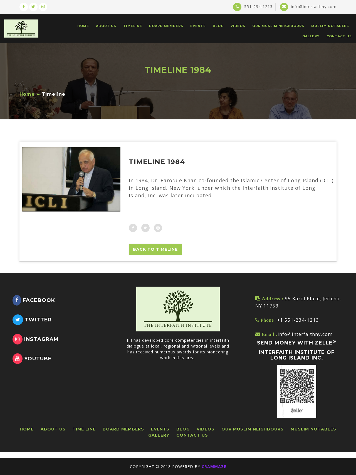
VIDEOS (238, 26)
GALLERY (311, 36)
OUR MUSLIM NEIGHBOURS (252, 429)
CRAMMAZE (214, 466)
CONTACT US (339, 36)
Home (27, 94)
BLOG (218, 26)
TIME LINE (84, 429)
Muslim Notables (330, 26)
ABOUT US (106, 26)
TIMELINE (132, 26)
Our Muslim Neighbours (278, 26)
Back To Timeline (155, 249)
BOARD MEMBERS (166, 26)
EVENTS (198, 26)
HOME (83, 26)
